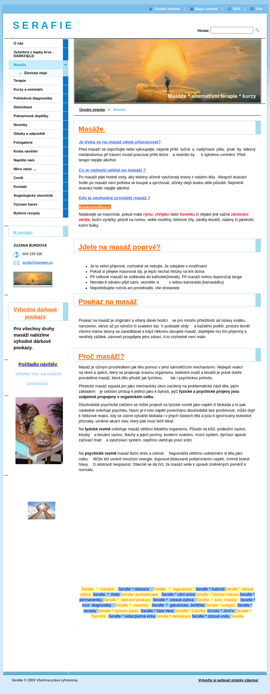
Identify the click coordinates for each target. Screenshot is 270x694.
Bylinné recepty (27, 213)
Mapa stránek (206, 9)
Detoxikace (23, 107)
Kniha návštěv (26, 151)
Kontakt (20, 186)
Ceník (18, 178)
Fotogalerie (23, 142)
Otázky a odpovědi (29, 133)
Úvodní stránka (92, 109)
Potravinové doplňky (31, 116)
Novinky (21, 125)
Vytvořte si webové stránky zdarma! (228, 680)
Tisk (258, 9)
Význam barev (25, 204)
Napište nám (24, 160)
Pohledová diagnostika (33, 98)
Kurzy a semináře (28, 89)
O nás (18, 43)
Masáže (20, 65)
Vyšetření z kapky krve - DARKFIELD (33, 54)
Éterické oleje (35, 73)
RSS (236, 9)
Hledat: (204, 31)
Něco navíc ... (25, 169)
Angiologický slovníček (33, 195)
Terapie (20, 80)
